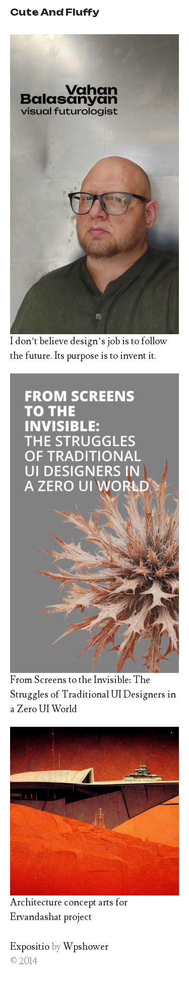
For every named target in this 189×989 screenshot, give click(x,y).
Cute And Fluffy (54, 12)
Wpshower (85, 947)
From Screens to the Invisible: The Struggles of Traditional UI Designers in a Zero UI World (93, 694)
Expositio (29, 947)
